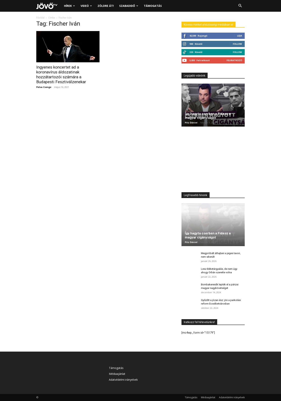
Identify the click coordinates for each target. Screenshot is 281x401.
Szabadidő (128, 6)
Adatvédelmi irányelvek (123, 379)
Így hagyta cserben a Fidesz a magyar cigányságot (208, 116)
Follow (237, 43)
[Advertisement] (213, 160)
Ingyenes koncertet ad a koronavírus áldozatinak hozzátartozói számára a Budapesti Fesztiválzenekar (61, 74)
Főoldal (40, 17)
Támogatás (153, 6)
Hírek (69, 6)
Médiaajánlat (117, 374)
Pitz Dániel (191, 122)
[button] (240, 6)
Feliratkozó (234, 60)
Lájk (239, 35)
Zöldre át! (106, 6)
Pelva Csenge (43, 87)
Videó (86, 6)
